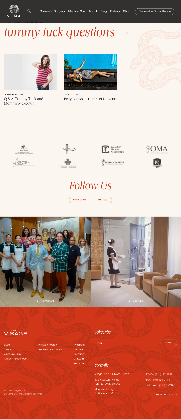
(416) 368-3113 (161, 380)
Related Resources (50, 350)
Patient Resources (15, 359)
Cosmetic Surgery (52, 11)
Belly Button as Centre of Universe (90, 99)
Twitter (78, 350)
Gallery (115, 11)
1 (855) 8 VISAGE (167, 385)
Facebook (79, 345)
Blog (103, 11)
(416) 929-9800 (164, 374)
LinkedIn (79, 359)
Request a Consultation (155, 11)
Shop (126, 11)
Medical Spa (76, 11)
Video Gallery (12, 354)
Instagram (79, 200)
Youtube (103, 200)
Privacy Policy (47, 345)
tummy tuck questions (66, 33)
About (93, 11)
